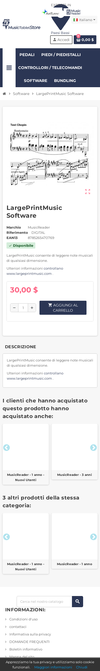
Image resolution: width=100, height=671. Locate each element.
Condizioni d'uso (23, 619)
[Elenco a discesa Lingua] (84, 20)
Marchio (13, 227)
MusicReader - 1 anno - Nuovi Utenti (25, 477)
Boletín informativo (25, 649)
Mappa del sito (21, 657)
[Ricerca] (50, 601)
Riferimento (17, 232)
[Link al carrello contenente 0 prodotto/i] (85, 39)
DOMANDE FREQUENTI (29, 642)
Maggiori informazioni (53, 667)
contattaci (17, 627)
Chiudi (82, 667)
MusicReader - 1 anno (74, 564)
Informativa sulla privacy (30, 634)
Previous (5, 446)
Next (92, 446)
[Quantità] (23, 308)
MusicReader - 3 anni (74, 475)
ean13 (12, 238)
